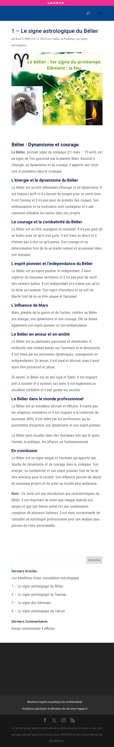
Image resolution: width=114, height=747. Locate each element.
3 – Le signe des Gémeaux (31, 602)
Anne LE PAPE (22, 38)
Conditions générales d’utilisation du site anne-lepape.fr (55, 708)
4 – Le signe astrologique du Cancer (38, 611)
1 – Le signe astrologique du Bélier (37, 586)
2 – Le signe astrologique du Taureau (38, 594)
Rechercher (94, 560)
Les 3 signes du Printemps (61, 38)
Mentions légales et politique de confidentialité (54, 701)
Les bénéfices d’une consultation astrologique (45, 578)
